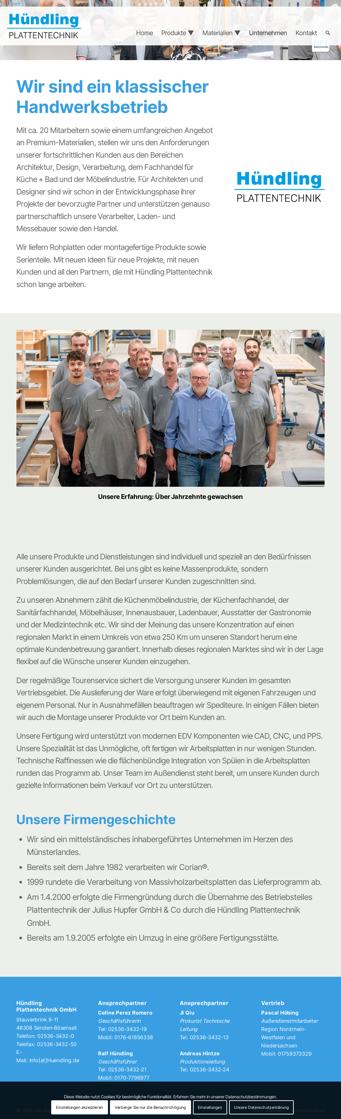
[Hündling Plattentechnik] (44, 25)
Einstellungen (210, 1107)
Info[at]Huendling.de (54, 1060)
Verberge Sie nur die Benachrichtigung (150, 1107)
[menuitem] (144, 32)
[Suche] (327, 32)
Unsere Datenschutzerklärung (261, 1107)
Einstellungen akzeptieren (79, 1107)
